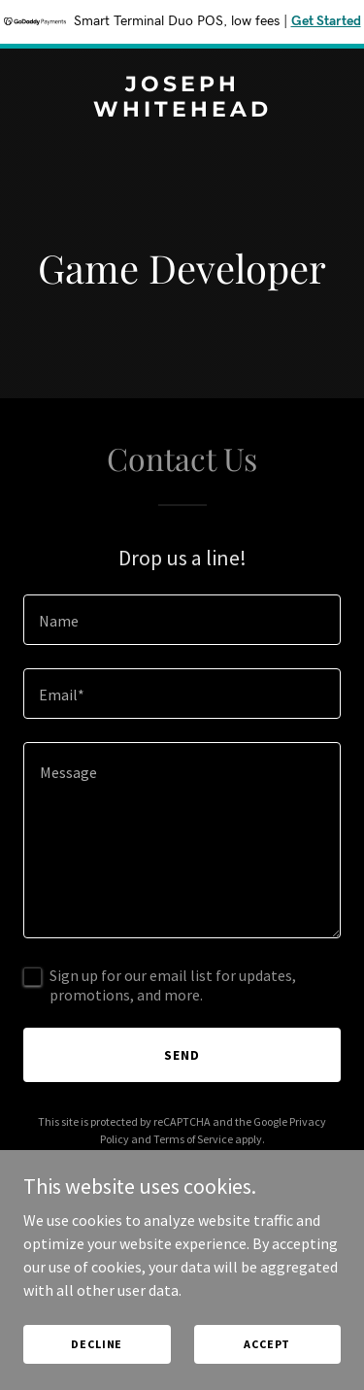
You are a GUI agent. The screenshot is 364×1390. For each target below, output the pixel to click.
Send (182, 1055)
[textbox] (182, 619)
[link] (182, 110)
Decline (96, 1344)
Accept (267, 1344)
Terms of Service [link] (193, 1139)
